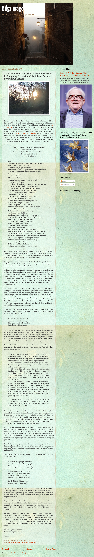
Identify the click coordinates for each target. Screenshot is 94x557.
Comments (65, 184)
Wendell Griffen (31, 542)
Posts (63, 181)
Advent (11, 542)
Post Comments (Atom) (18, 553)
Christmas (17, 542)
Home (29, 549)
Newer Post (7, 549)
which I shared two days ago (26, 133)
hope (23, 542)
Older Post (51, 549)
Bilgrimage (13, 8)
